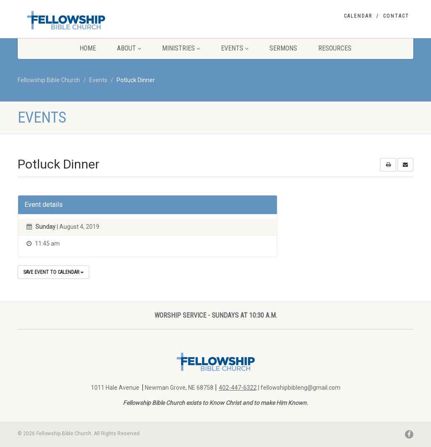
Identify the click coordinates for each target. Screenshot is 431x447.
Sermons (283, 48)
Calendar (358, 16)
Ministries (181, 48)
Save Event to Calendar (53, 272)
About (129, 48)
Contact (396, 16)
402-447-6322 (238, 387)
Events (234, 48)
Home (88, 48)
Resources (334, 48)
